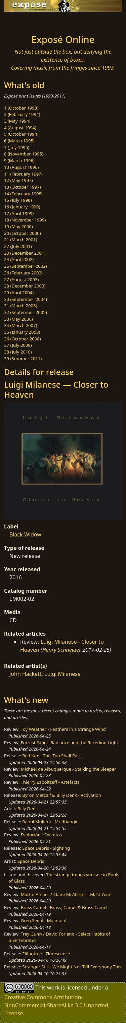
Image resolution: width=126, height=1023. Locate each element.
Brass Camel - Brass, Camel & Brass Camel (64, 907)
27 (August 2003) (21, 279)
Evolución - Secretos (41, 835)
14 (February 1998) (23, 194)
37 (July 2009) (18, 345)
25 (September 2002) (25, 266)
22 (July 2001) (18, 246)
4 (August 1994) (20, 128)
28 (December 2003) (24, 286)
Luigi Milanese (62, 674)
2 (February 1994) (22, 114)
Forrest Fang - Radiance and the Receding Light (69, 743)
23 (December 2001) (24, 253)
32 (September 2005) (25, 312)
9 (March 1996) (19, 160)
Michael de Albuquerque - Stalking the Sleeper (68, 769)
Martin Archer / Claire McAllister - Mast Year (66, 894)
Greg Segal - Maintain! (44, 920)
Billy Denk (27, 809)
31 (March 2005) (20, 306)
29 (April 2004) (19, 293)
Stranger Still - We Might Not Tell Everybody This (71, 967)
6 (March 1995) (19, 141)
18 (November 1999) (25, 220)
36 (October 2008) (22, 339)
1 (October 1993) (21, 108)
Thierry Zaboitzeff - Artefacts (50, 782)
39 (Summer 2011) (23, 359)
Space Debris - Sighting (46, 848)
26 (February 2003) (23, 273)
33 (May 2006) (18, 319)
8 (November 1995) (23, 154)
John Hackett (25, 674)
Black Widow (25, 534)
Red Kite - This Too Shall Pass (51, 756)
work (53, 987)
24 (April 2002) (19, 259)
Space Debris (30, 861)
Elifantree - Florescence (46, 954)
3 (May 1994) (17, 121)
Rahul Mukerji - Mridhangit (50, 822)
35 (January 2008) (22, 332)
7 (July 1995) (16, 147)
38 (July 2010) (18, 352)
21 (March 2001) (20, 240)
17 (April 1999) (19, 213)
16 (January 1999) (22, 207)
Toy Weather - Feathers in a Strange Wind (63, 729)
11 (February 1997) (23, 174)
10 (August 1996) (21, 167)
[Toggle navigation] (21, 21)
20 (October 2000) (22, 233)
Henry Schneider (61, 649)
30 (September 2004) (25, 299)
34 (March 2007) (20, 325)
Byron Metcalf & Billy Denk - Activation (61, 795)
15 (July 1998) (18, 200)
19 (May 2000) (18, 226)
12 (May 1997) (18, 180)
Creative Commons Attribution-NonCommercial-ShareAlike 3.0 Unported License (56, 1005)
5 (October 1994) (21, 134)
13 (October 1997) (22, 187)
